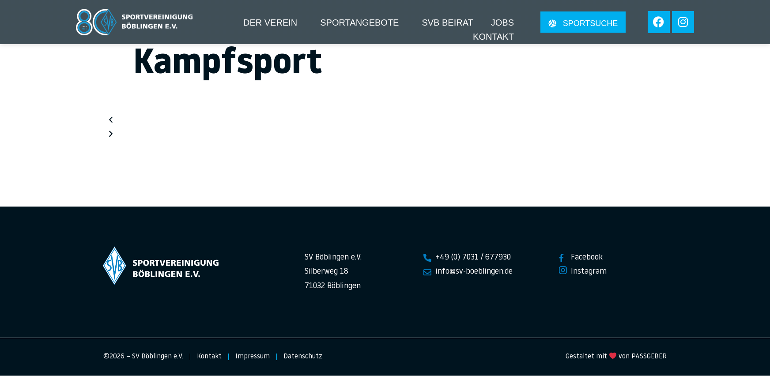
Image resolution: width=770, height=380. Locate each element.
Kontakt (493, 36)
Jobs (502, 22)
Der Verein (270, 22)
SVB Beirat (447, 22)
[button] (385, 125)
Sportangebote (359, 22)
